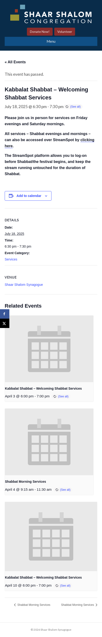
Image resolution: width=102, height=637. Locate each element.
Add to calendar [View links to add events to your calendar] (29, 196)
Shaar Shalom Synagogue (24, 284)
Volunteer (64, 32)
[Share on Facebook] (4, 314)
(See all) (75, 106)
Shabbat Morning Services (25, 481)
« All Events (15, 62)
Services (11, 259)
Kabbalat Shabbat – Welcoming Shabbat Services (43, 388)
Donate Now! (40, 32)
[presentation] (49, 349)
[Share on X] (4, 323)
